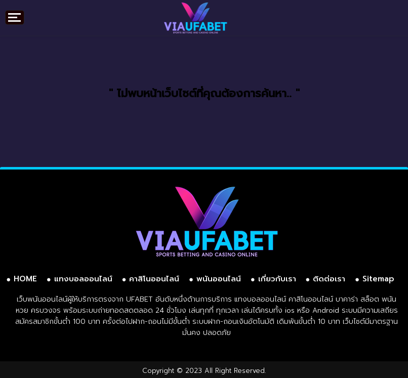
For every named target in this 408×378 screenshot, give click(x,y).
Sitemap (378, 278)
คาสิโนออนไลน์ (154, 278)
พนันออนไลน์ (218, 278)
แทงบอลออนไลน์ (83, 278)
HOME (25, 278)
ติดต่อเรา (329, 278)
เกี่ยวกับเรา (277, 278)
